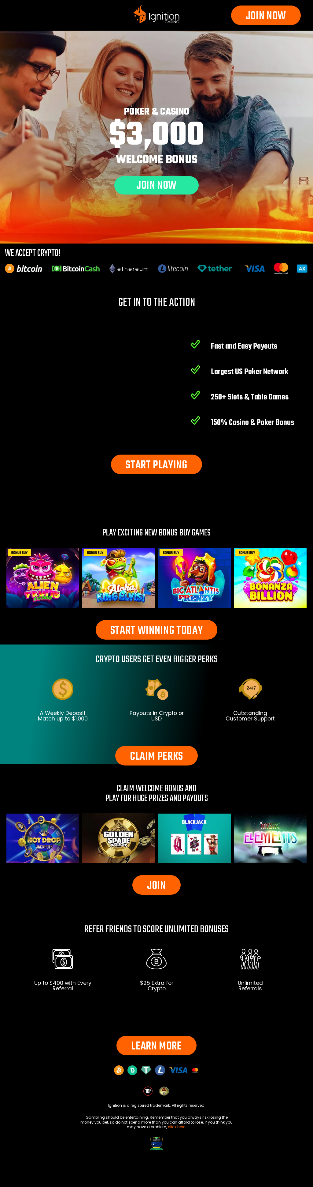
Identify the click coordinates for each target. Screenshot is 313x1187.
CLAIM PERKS (156, 757)
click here (176, 1126)
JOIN (156, 886)
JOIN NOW (266, 16)
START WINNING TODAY (156, 631)
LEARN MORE (156, 1046)
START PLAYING (156, 465)
